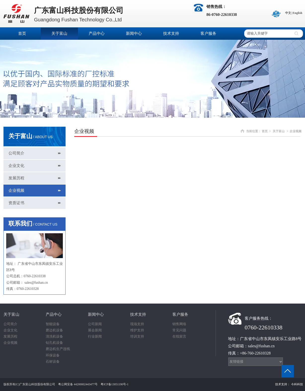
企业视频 (296, 131)
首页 (265, 131)
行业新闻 (95, 336)
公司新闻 (95, 324)
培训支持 (137, 336)
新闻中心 (96, 314)
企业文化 (10, 330)
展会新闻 (95, 330)
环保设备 (53, 355)
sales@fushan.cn (36, 282)
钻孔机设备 (54, 343)
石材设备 (53, 361)
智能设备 (53, 324)
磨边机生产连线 (58, 349)
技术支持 (138, 314)
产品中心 (54, 314)
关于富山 (279, 131)
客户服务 (180, 314)
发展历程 (10, 336)
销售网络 (179, 324)
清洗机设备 (54, 336)
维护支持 (137, 330)
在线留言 (179, 336)
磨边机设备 (54, 330)
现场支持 (137, 324)
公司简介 (10, 324)
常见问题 (179, 330)
